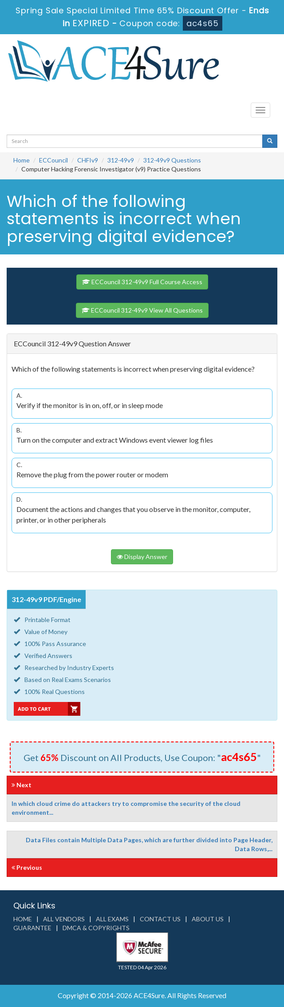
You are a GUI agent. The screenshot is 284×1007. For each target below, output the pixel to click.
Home (21, 160)
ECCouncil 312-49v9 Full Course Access (142, 281)
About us (208, 919)
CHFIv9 (87, 160)
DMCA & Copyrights (96, 928)
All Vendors (64, 919)
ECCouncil (53, 160)
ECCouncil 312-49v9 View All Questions (142, 310)
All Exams (112, 919)
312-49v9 (120, 160)
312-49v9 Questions (172, 160)
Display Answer (142, 556)
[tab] (142, 344)
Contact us (160, 919)
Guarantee (32, 928)
